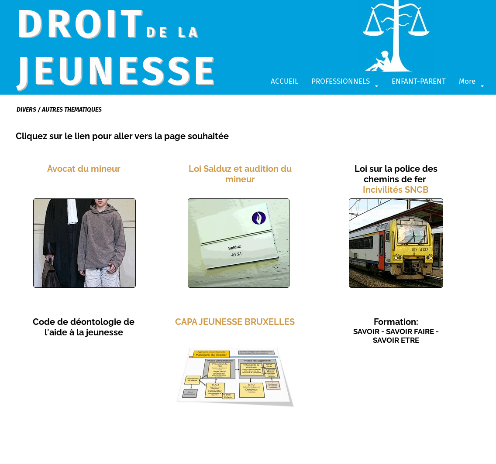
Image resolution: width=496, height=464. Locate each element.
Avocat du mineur (84, 169)
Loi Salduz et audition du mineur (240, 174)
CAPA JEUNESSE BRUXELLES (235, 322)
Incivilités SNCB (396, 189)
